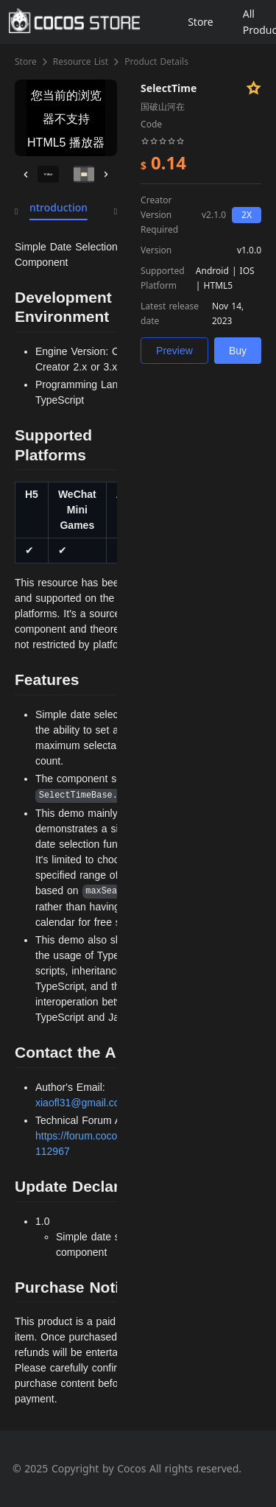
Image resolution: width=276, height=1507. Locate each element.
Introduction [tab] (57, 207)
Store (26, 61)
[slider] (163, 140)
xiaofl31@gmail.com (81, 1103)
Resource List (81, 61)
